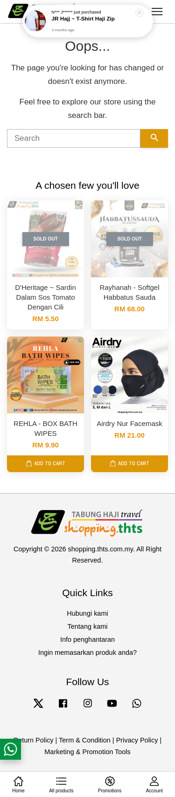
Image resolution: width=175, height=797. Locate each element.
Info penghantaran (87, 639)
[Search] (73, 138)
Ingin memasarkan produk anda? (87, 652)
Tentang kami (88, 626)
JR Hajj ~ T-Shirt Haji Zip (83, 17)
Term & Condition (85, 740)
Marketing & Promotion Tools (87, 752)
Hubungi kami (87, 613)
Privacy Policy (137, 740)
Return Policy (34, 740)
